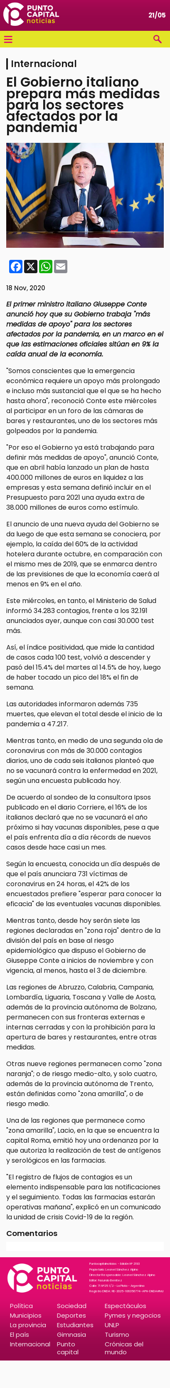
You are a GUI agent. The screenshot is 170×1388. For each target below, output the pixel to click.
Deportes (71, 1315)
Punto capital (68, 1348)
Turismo (117, 1334)
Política (21, 1305)
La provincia (28, 1325)
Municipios (26, 1315)
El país (19, 1334)
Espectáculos (125, 1305)
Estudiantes (75, 1325)
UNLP (112, 1325)
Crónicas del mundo (124, 1348)
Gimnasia (71, 1334)
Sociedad (71, 1305)
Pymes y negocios (133, 1315)
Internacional (30, 1344)
